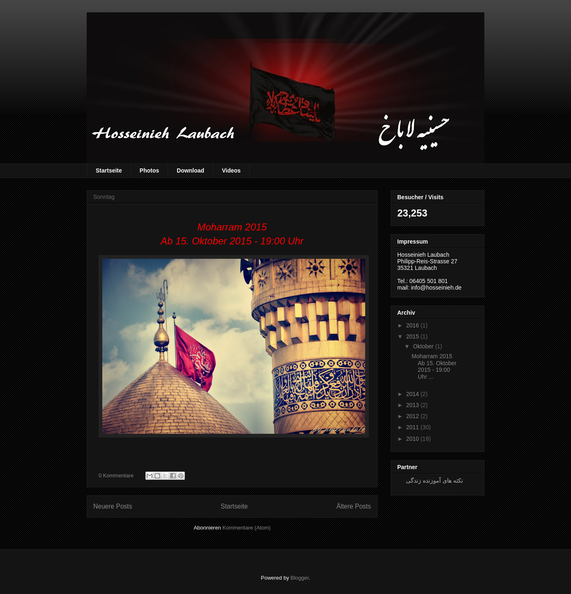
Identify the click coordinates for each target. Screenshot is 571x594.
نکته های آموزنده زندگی (434, 480)
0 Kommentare (116, 475)
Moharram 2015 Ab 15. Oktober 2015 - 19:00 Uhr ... (434, 366)
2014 (412, 394)
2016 (412, 325)
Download (190, 170)
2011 (412, 427)
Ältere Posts (353, 506)
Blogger (299, 578)
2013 (412, 405)
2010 (412, 438)
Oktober (423, 346)
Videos (231, 170)
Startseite (109, 170)
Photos (149, 170)
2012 (412, 416)
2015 (412, 336)
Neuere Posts (112, 506)
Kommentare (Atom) (247, 528)
